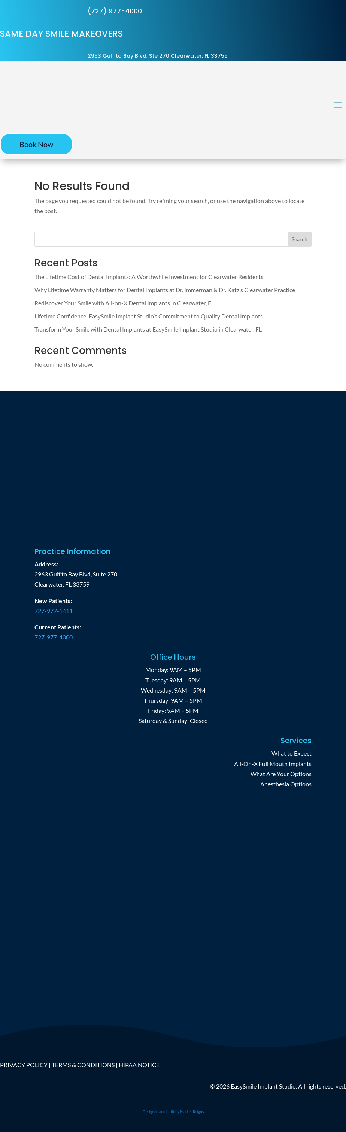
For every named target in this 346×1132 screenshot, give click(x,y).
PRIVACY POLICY (24, 1064)
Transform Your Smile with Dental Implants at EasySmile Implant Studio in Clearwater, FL (148, 329)
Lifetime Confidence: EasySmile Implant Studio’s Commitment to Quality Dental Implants (148, 316)
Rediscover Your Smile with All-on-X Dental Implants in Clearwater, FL (124, 302)
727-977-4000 (53, 637)
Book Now (36, 144)
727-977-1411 (53, 610)
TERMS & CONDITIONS (83, 1064)
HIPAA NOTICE (139, 1064)
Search (299, 239)
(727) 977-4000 (115, 11)
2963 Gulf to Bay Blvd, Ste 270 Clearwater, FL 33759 (158, 56)
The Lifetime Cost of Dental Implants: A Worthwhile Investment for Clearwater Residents (149, 276)
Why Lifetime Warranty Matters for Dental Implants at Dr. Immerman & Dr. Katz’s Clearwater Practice (164, 289)
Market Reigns (192, 1111)
